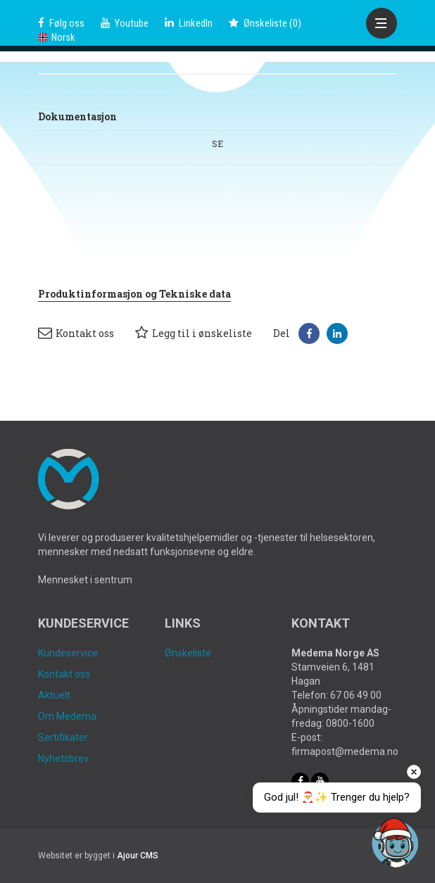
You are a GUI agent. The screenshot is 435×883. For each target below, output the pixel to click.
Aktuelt (54, 695)
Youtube (125, 23)
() (265, 23)
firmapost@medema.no (344, 751)
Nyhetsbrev (63, 758)
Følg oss (61, 23)
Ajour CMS (137, 855)
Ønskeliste (188, 653)
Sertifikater (63, 737)
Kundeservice (68, 653)
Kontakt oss (76, 333)
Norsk (56, 37)
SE (217, 143)
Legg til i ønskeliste (193, 333)
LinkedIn (189, 23)
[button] (309, 333)
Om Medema (67, 716)
